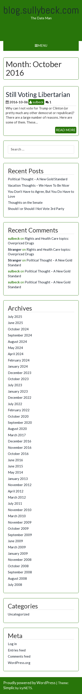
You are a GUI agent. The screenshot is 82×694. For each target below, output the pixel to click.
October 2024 (18, 329)
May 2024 (15, 348)
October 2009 (18, 528)
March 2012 (17, 497)
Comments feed (19, 656)
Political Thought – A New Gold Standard (37, 179)
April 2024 (15, 354)
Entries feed (17, 650)
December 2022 (19, 397)
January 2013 (18, 479)
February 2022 (19, 410)
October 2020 (18, 416)
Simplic (9, 688)
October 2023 (18, 379)
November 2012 (19, 485)
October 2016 (18, 454)
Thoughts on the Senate (25, 202)
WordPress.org (19, 663)
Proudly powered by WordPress (29, 683)
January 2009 (18, 553)
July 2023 (15, 385)
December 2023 (19, 373)
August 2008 (17, 578)
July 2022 (15, 404)
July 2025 (15, 316)
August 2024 (17, 341)
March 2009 (17, 547)
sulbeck (36, 102)
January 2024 (18, 366)
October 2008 (18, 566)
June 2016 (15, 460)
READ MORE (65, 130)
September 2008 (20, 572)
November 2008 (19, 560)
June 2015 (15, 466)
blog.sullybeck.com (41, 10)
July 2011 (15, 503)
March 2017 (17, 435)
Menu (41, 45)
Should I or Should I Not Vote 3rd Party (36, 209)
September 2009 (20, 535)
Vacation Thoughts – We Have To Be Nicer (39, 185)
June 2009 (15, 541)
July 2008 (15, 585)
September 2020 (20, 422)
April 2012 (15, 491)
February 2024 (19, 360)
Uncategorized (18, 614)
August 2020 (17, 429)
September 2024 (20, 335)
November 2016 (19, 447)
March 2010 (17, 516)
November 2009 (19, 522)
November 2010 (19, 510)
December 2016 (19, 441)
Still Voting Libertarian (38, 94)
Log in (12, 644)
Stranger (14, 249)
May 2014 (15, 472)
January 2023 (18, 391)
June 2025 (15, 323)
